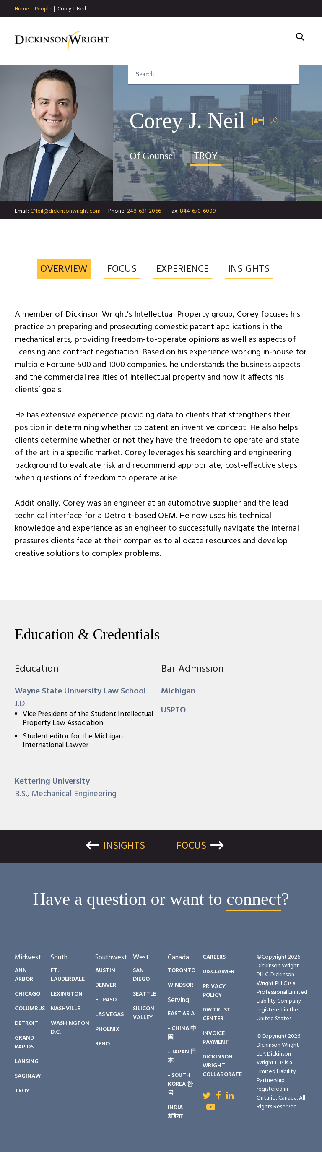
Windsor (180, 985)
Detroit (26, 1023)
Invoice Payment (216, 1038)
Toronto (181, 970)
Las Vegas (109, 1014)
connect (253, 899)
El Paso (106, 1000)
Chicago (27, 994)
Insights (172, 25)
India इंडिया (175, 1112)
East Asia (181, 1013)
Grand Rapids (24, 1042)
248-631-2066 (144, 211)
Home (22, 9)
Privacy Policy (214, 991)
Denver (105, 985)
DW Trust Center (217, 1014)
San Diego (141, 975)
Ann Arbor (24, 975)
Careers (137, 36)
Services (124, 25)
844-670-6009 (198, 211)
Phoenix (107, 1029)
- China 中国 (182, 1033)
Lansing (27, 1061)
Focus (191, 846)
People (43, 9)
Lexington (67, 994)
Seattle (144, 994)
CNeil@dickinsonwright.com (65, 211)
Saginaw (28, 1076)
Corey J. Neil (71, 9)
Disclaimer (218, 971)
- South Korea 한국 (180, 1084)
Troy (22, 1091)
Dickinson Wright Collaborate (222, 1066)
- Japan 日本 (182, 1056)
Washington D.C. (70, 1028)
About (179, 36)
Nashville (65, 1008)
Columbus (30, 1008)
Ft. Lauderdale (68, 975)
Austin (105, 970)
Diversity (262, 25)
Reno (102, 1044)
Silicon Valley (143, 1013)
